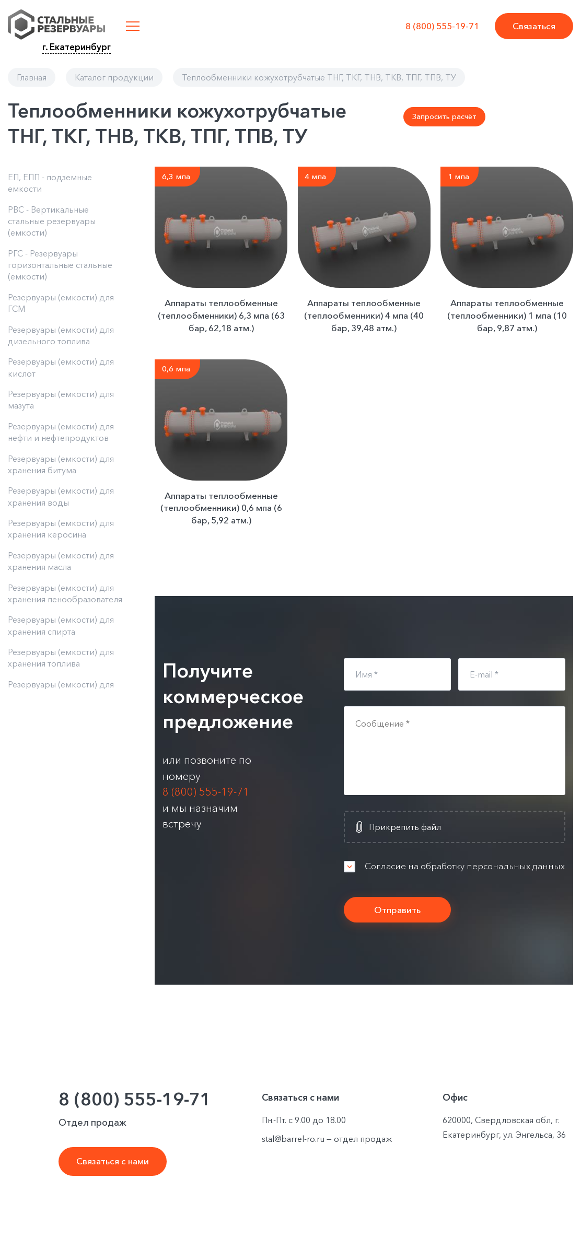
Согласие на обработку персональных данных (465, 866)
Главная (32, 77)
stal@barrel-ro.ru (293, 1139)
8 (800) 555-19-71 (442, 25)
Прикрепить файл (405, 827)
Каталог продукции (114, 77)
